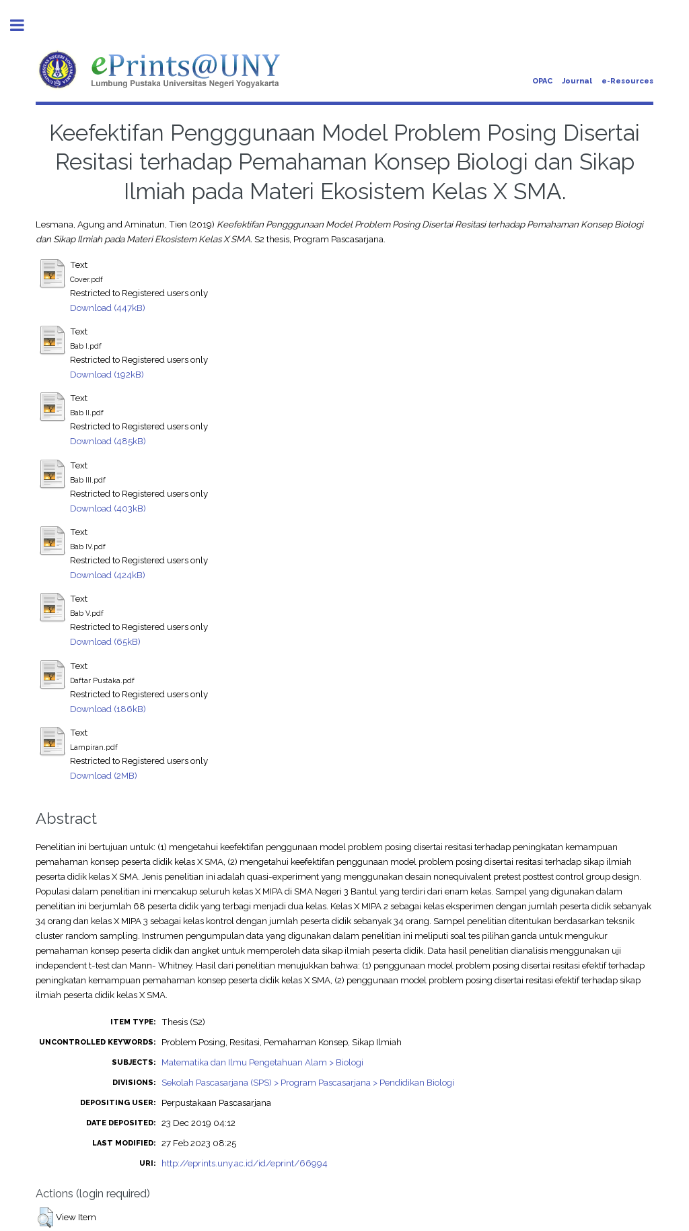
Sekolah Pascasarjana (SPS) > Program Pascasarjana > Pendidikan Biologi (307, 1082)
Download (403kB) (108, 508)
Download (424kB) (107, 574)
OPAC (542, 81)
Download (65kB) (105, 641)
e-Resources (627, 81)
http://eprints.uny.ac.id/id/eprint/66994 (244, 1163)
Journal (577, 81)
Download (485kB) (108, 440)
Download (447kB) (107, 307)
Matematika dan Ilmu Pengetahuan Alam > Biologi (262, 1062)
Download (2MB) (103, 775)
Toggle (24, 25)
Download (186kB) (108, 708)
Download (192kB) (107, 374)
